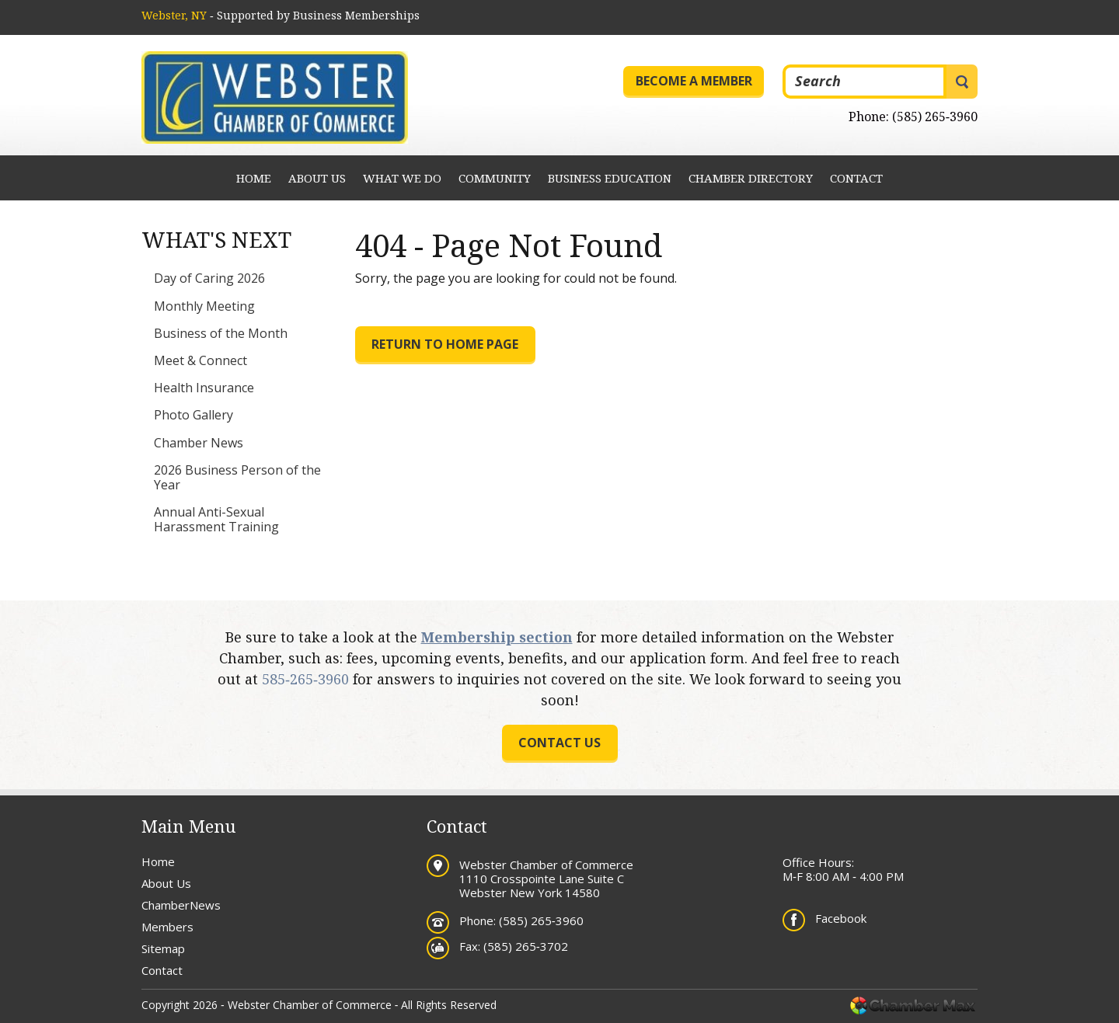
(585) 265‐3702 (525, 946)
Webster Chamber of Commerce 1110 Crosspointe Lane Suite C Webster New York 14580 (546, 878)
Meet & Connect (200, 360)
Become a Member (694, 80)
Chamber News (198, 442)
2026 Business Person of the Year (237, 477)
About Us (317, 178)
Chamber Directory (750, 178)
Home (253, 178)
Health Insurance (204, 387)
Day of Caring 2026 (209, 278)
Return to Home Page (444, 344)
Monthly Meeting (204, 306)
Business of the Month (221, 333)
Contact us (559, 742)
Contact (856, 178)
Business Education (609, 178)
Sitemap (163, 948)
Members (167, 927)
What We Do (402, 178)
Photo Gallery (193, 414)
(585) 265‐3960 (935, 116)
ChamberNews (181, 905)
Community (494, 178)
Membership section (497, 637)
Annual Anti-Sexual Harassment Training (216, 519)
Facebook (840, 918)
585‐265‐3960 (305, 679)
